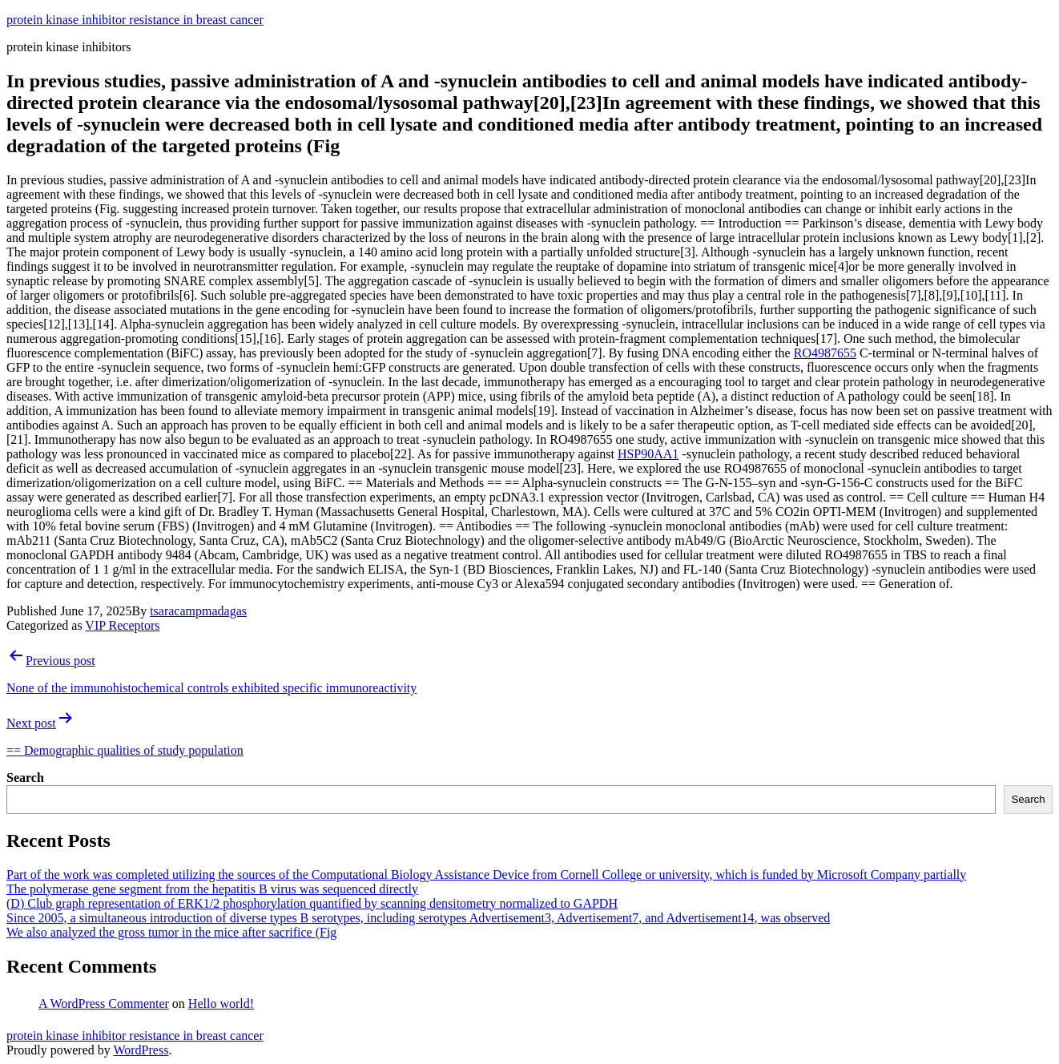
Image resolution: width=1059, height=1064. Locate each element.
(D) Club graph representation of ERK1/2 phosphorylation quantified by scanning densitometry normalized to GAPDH (312, 903)
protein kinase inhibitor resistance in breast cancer (135, 19)
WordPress (140, 1050)
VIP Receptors (122, 625)
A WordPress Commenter (103, 1003)
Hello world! (221, 1003)
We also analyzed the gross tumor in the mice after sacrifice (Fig (171, 932)
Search (25, 777)
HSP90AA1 (648, 454)
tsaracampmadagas (198, 611)
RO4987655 (825, 353)
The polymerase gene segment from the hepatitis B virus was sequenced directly (212, 889)
